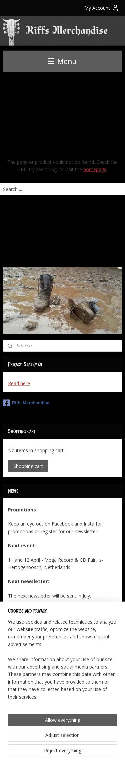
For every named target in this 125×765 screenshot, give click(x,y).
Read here (19, 383)
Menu (62, 61)
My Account (101, 8)
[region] (62, 662)
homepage (95, 169)
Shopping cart (28, 466)
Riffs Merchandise (26, 403)
